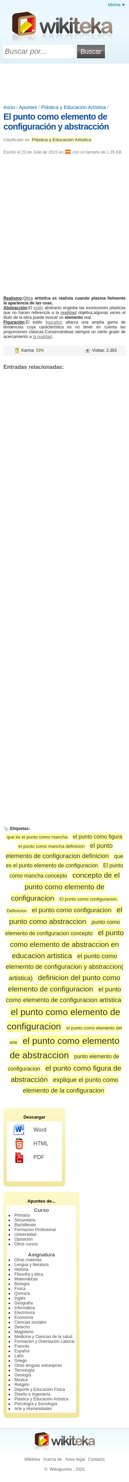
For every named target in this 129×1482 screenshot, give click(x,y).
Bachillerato (25, 1224)
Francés (21, 1346)
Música (21, 1379)
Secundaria (24, 1220)
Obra (28, 298)
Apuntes (28, 107)
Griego (20, 1360)
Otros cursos (26, 1244)
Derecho (22, 1327)
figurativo (53, 322)
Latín (19, 1355)
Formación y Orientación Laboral (44, 1341)
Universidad (25, 1234)
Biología (21, 1283)
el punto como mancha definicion (52, 846)
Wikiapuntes (61, 1469)
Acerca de (52, 1459)
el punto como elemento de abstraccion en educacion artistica (67, 944)
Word (30, 1130)
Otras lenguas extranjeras (38, 1365)
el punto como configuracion (71, 910)
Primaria (22, 1215)
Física (19, 1288)
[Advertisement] (65, 82)
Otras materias (28, 1259)
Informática (24, 1307)
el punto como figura (97, 837)
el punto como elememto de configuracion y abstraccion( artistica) (64, 966)
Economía (23, 1317)
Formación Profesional (35, 1229)
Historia (21, 1269)
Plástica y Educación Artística (73, 107)
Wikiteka (32, 1459)
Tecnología (24, 1370)
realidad (68, 312)
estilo (38, 307)
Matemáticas (26, 1279)
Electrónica (24, 1312)
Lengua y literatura (31, 1264)
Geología (22, 1375)
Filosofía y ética (28, 1274)
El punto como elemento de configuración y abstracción (56, 121)
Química (22, 1293)
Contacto (96, 1459)
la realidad (42, 336)
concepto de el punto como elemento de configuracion (65, 886)
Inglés (19, 1298)
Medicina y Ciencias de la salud (43, 1336)
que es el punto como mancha (37, 837)
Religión (21, 1384)
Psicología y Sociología (35, 1403)
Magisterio (23, 1331)
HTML (31, 1143)
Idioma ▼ (117, 4)
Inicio (9, 107)
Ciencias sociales (30, 1322)
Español (21, 1351)
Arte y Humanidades (33, 1408)
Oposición (23, 1239)
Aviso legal (75, 1459)
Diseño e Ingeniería (32, 1394)
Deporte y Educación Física (39, 1389)
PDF (29, 1157)
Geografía (23, 1303)
